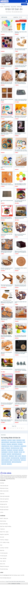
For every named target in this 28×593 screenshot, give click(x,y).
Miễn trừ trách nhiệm (4, 491)
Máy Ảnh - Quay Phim (4, 534)
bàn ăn (11, 446)
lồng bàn (14, 440)
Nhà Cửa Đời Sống (7, 6)
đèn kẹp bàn (20, 444)
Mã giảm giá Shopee (4, 509)
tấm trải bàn (9, 440)
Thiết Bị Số (2, 529)
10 (21, 428)
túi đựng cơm (7, 448)
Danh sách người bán (4, 499)
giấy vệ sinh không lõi (5, 442)
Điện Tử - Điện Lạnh (4, 518)
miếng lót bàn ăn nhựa (5, 446)
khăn (24, 442)
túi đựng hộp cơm (17, 446)
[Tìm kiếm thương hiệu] (11, 4)
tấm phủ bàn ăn (23, 446)
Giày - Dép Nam (3, 558)
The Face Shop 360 (11, 581)
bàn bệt (21, 448)
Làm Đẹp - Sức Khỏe (4, 547)
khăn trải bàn (21, 450)
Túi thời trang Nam (4, 553)
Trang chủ (1, 6)
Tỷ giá (7, 581)
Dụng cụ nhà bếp (13, 6)
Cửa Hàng (18, 583)
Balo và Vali (2, 563)
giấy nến (3, 448)
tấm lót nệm (4, 444)
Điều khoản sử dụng (4, 488)
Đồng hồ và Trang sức (4, 566)
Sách (1, 545)
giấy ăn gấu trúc (14, 444)
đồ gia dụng (9, 444)
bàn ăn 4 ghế (15, 450)
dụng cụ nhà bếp (13, 442)
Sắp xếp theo (16, 17)
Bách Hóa (2, 550)
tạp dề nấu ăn (4, 450)
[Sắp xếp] (23, 17)
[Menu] (26, 1)
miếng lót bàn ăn (19, 442)
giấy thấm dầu (4, 440)
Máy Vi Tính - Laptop (4, 531)
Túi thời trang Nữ (3, 555)
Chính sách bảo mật (4, 485)
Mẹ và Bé (2, 537)
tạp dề (23, 440)
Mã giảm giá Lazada (4, 507)
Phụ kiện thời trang (4, 569)
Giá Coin (23, 581)
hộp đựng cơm (9, 450)
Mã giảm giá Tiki (3, 504)
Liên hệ (1, 512)
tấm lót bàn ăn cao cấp (15, 448)
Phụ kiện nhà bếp (19, 6)
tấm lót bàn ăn (19, 440)
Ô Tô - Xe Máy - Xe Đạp (4, 542)
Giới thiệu (2, 483)
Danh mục (2, 493)
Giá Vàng (16, 581)
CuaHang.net (13, 583)
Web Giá (20, 581)
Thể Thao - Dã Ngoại (4, 539)
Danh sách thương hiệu (4, 496)
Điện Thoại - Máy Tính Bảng (5, 526)
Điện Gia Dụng (3, 521)
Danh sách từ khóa (4, 501)
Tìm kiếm (24, 4)
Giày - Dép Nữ (3, 561)
